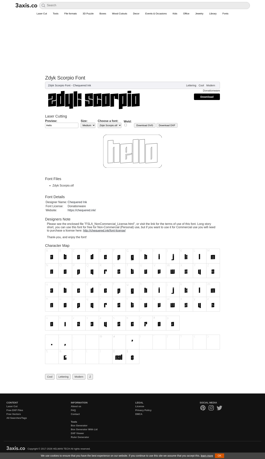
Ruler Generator (80, 437)
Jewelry (199, 13)
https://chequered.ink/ (82, 210)
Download (207, 96)
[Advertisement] (132, 47)
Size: (84, 120)
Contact (75, 414)
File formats (70, 13)
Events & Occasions (156, 13)
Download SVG (144, 125)
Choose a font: (108, 120)
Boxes (103, 13)
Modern (210, 85)
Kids (175, 13)
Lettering (191, 85)
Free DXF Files (14, 410)
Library (213, 13)
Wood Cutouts (119, 13)
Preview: (51, 120)
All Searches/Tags (16, 418)
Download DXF (167, 125)
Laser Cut (42, 13)
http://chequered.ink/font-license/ (104, 230)
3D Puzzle (88, 13)
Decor (136, 13)
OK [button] (219, 455)
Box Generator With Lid (84, 429)
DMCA (138, 414)
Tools (55, 13)
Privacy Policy (143, 410)
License (139, 406)
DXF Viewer (77, 433)
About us (76, 406)
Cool (201, 85)
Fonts (225, 13)
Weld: (128, 121)
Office (186, 13)
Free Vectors (13, 414)
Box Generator (79, 425)
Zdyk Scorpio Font (59, 85)
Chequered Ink (82, 85)
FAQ (73, 410)
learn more (207, 455)
